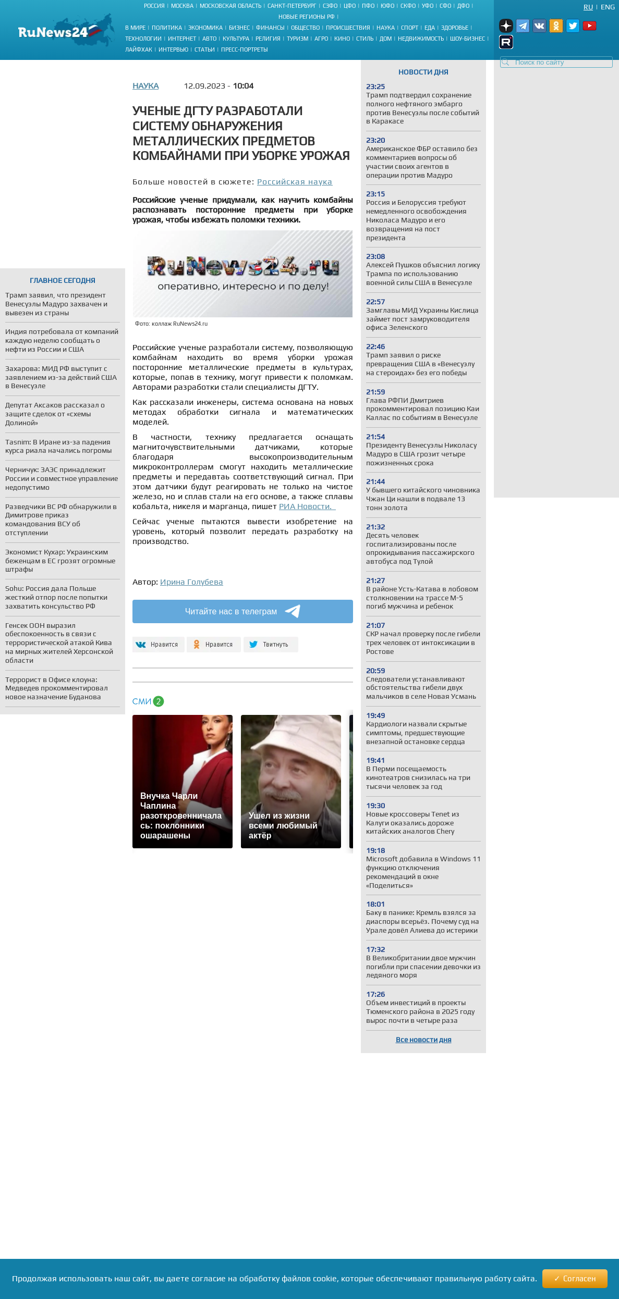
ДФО (463, 6)
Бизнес (239, 27)
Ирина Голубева (191, 582)
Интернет (182, 38)
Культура (236, 38)
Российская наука (295, 182)
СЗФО (330, 6)
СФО (445, 6)
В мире (135, 27)
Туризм (297, 38)
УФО (427, 6)
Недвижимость (421, 38)
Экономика (205, 27)
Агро (321, 38)
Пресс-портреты (244, 49)
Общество (305, 27)
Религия (268, 38)
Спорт (409, 27)
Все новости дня (424, 1039)
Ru (588, 7)
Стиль (364, 38)
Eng (608, 7)
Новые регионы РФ (306, 17)
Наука (386, 27)
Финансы (270, 27)
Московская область (230, 6)
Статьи (205, 49)
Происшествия (348, 27)
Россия (154, 6)
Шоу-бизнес (467, 38)
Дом (386, 38)
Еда (429, 27)
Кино (342, 38)
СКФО (408, 6)
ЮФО (387, 6)
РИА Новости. (307, 506)
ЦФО (350, 6)
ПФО (368, 6)
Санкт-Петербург (292, 6)
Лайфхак (138, 49)
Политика (167, 27)
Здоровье (454, 27)
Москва (182, 6)
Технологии (143, 38)
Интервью (173, 49)
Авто (209, 38)
